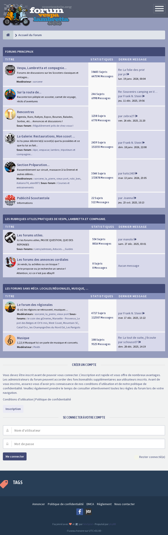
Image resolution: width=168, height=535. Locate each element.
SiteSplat (88, 524)
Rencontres (25, 112)
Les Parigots (73, 327)
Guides (69, 249)
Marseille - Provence (64, 318)
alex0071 (35, 183)
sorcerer (37, 81)
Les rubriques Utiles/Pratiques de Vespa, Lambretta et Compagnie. (55, 219)
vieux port (62, 178)
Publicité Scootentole (33, 198)
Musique (23, 338)
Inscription (13, 409)
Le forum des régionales (35, 305)
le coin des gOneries (39, 318)
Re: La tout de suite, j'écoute (137, 338)
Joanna (128, 198)
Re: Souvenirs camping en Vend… (140, 92)
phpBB (112, 524)
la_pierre (50, 178)
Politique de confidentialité (53, 399)
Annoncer (38, 504)
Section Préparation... (33, 165)
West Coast (55, 322)
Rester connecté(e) (149, 457)
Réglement (104, 504)
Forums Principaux (19, 52)
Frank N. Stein (132, 96)
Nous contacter (124, 504)
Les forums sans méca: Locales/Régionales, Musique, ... (46, 288)
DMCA (90, 504)
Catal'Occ (22, 327)
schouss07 (130, 342)
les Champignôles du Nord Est (47, 327)
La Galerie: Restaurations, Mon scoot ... (46, 136)
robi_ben (75, 178)
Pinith (36, 347)
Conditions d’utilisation (18, 399)
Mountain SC (70, 322)
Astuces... (58, 249)
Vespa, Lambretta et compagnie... (42, 68)
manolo (128, 239)
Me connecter (15, 456)
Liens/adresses (43, 249)
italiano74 (23, 183)
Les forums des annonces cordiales (42, 259)
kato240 (128, 173)
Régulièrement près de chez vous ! (53, 125)
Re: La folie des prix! (131, 70)
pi (124, 74)
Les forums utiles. (30, 235)
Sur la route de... (29, 92)
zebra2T (128, 116)
